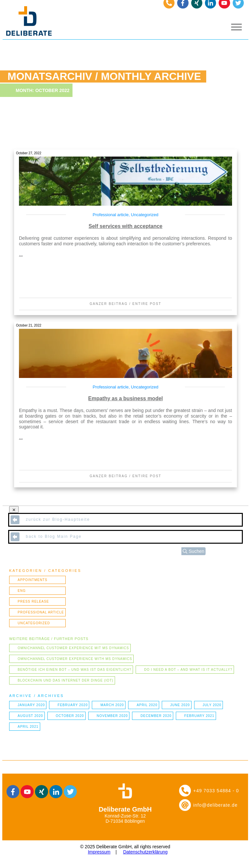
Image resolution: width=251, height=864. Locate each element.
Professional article (111, 214)
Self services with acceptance (125, 226)
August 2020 (30, 716)
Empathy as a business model (125, 398)
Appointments (32, 580)
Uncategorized (145, 214)
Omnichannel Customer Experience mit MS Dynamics (73, 648)
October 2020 (70, 716)
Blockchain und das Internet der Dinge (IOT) (65, 680)
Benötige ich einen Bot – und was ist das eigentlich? (74, 669)
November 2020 (112, 716)
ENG (22, 590)
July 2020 (212, 705)
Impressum (99, 852)
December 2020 (156, 716)
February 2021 (199, 716)
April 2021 (28, 726)
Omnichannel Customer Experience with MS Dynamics (75, 659)
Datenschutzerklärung (145, 852)
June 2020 (180, 705)
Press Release (33, 601)
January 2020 (31, 705)
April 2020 (147, 705)
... (21, 254)
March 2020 (112, 705)
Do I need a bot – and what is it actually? (188, 669)
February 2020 (73, 705)
